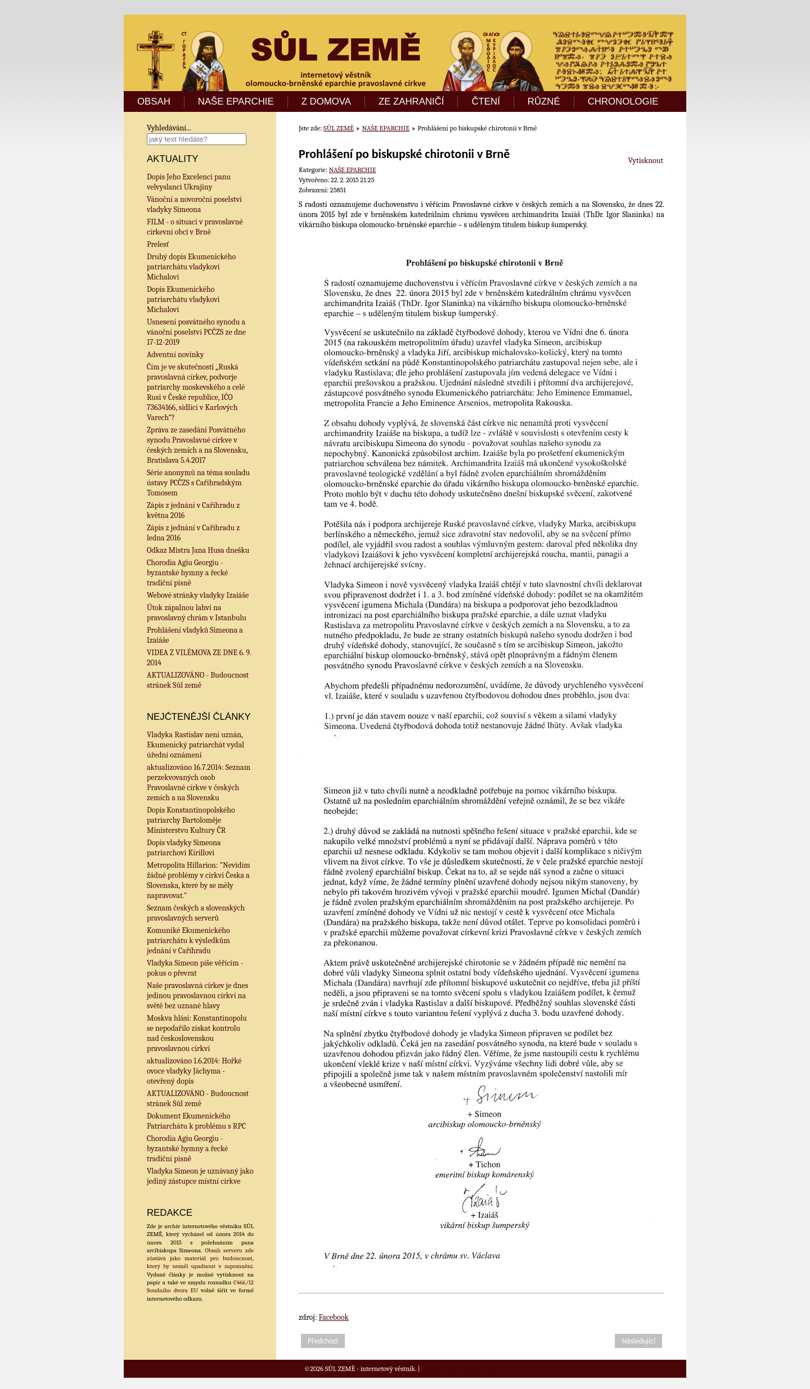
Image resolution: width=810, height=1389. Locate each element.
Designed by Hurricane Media (463, 1369)
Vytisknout (645, 160)
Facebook (334, 1317)
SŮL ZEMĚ (338, 128)
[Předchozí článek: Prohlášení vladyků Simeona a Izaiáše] (323, 1341)
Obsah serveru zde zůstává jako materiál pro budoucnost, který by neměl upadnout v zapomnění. (200, 1258)
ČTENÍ (485, 102)
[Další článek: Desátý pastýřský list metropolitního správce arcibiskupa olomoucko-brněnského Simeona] (638, 1341)
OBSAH (153, 102)
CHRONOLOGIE (623, 102)
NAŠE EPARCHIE (236, 102)
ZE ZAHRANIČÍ (411, 102)
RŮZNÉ (544, 102)
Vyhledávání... (169, 128)
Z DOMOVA (326, 102)
